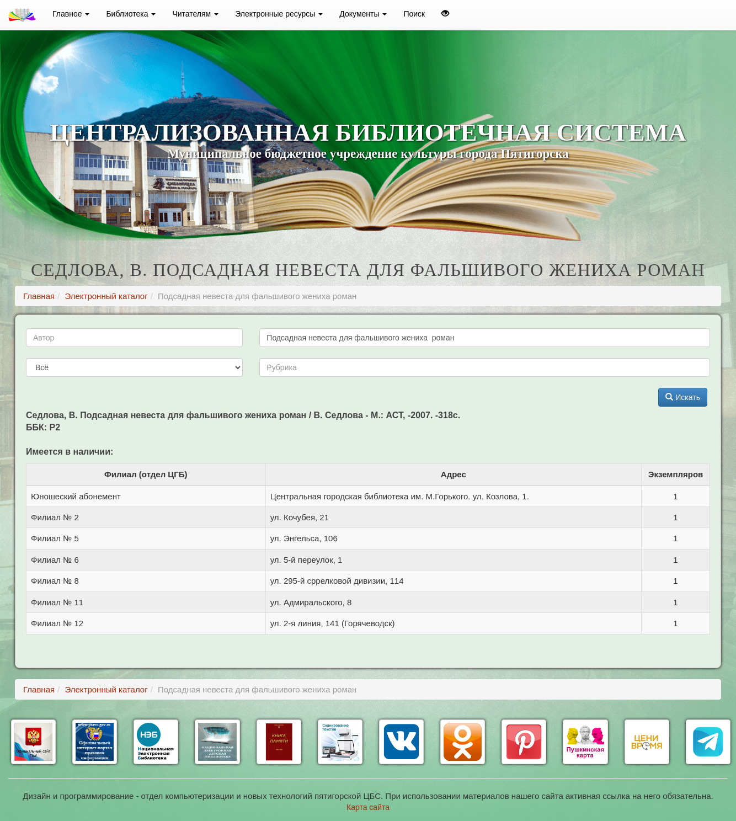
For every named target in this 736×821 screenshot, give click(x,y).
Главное (70, 13)
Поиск (414, 13)
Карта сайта (368, 807)
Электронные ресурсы (279, 13)
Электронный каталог (106, 296)
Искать (682, 397)
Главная (39, 296)
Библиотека (131, 13)
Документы (363, 13)
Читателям (195, 13)
